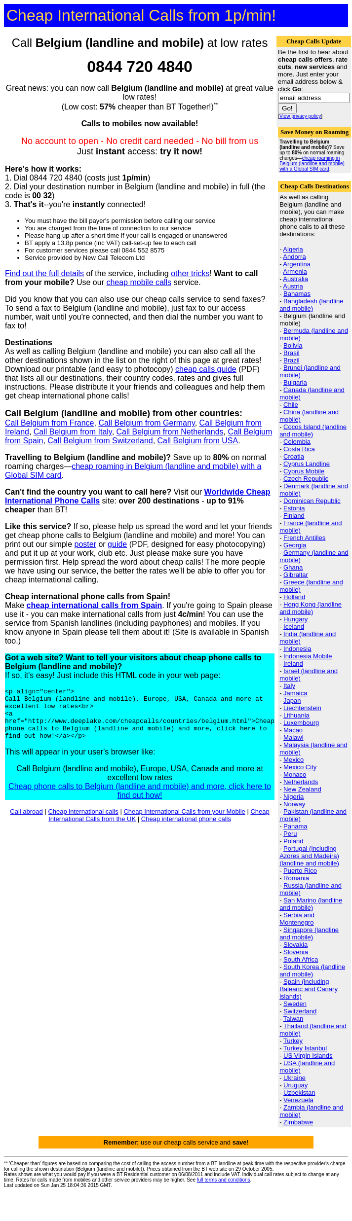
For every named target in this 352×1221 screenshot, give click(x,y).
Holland (294, 597)
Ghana (293, 567)
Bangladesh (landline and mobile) (311, 304)
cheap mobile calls (138, 282)
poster (85, 544)
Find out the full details (44, 273)
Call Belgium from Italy (73, 432)
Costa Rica (299, 449)
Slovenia (295, 952)
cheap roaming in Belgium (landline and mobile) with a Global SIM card (312, 163)
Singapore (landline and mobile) (309, 933)
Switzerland (299, 1011)
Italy (289, 685)
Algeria (293, 249)
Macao (293, 730)
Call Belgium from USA (197, 440)
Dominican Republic (312, 500)
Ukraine (294, 1077)
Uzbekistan (299, 1092)
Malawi (293, 737)
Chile (290, 404)
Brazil (291, 360)
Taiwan (293, 1018)
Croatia (293, 456)
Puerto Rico (300, 870)
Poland (293, 841)
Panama (295, 826)
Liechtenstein (302, 708)
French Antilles (304, 537)
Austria (293, 286)
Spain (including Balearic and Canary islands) (308, 989)
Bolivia (292, 345)
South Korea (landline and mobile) (312, 970)
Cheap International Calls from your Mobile (184, 822)
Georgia (294, 545)
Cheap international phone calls (186, 829)
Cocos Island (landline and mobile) (313, 430)
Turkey (293, 1040)
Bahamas (297, 293)
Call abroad (26, 822)
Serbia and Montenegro (296, 918)
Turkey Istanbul (305, 1048)
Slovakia (295, 944)
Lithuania (296, 715)
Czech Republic (305, 478)
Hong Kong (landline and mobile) (310, 608)
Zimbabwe (298, 1122)
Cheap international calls (83, 822)
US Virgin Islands (307, 1055)
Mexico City (299, 767)
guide (117, 544)
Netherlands (300, 782)
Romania (296, 878)
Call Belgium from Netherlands (170, 432)
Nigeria (293, 796)
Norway (294, 804)
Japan (292, 700)
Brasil (291, 353)
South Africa (300, 959)
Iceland (293, 626)
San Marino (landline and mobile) (310, 904)
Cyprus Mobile (303, 471)
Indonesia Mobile (307, 656)
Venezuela (298, 1100)
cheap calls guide (205, 369)
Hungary (295, 619)
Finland (294, 515)
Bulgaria (295, 382)
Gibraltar (295, 574)
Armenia (295, 271)
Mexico (293, 759)
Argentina (297, 264)
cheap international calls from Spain (94, 605)
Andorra (294, 256)
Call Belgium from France (49, 423)
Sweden (295, 1003)
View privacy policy (300, 116)
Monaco (294, 774)
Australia (295, 279)
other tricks (190, 273)
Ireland (293, 663)
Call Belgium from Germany (146, 423)
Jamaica (295, 693)
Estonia (294, 508)
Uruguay (295, 1085)
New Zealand (302, 789)
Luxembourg (301, 722)
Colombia (297, 441)
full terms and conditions (223, 1180)
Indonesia (297, 648)
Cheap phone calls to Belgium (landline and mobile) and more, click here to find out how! (139, 801)
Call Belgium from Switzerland (100, 440)
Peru (290, 833)
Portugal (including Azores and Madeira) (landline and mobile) (309, 856)
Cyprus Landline (306, 463)
